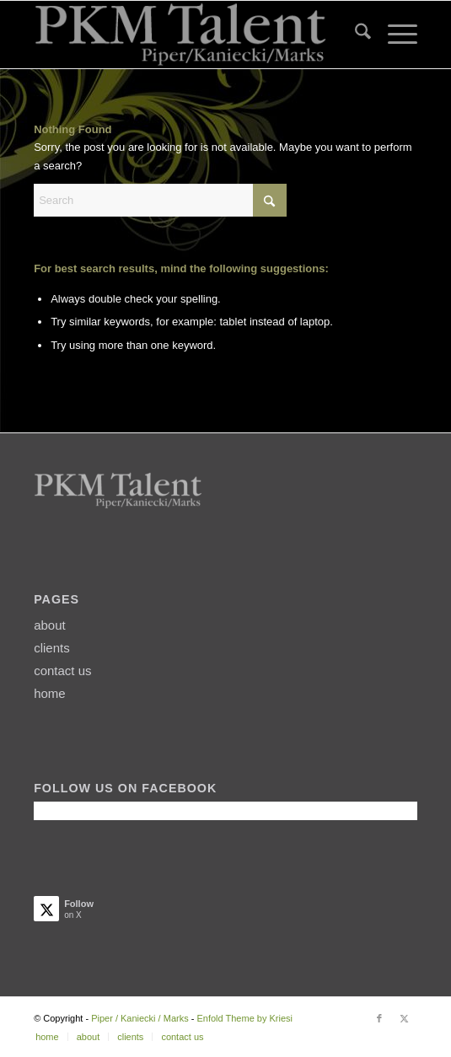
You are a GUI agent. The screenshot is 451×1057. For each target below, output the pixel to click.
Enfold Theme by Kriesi (244, 1018)
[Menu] (394, 34)
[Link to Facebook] (379, 1018)
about (50, 625)
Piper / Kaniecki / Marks (140, 1018)
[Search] (354, 34)
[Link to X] (404, 1018)
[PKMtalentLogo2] (187, 34)
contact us (62, 670)
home (50, 693)
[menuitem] (354, 34)
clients (52, 648)
